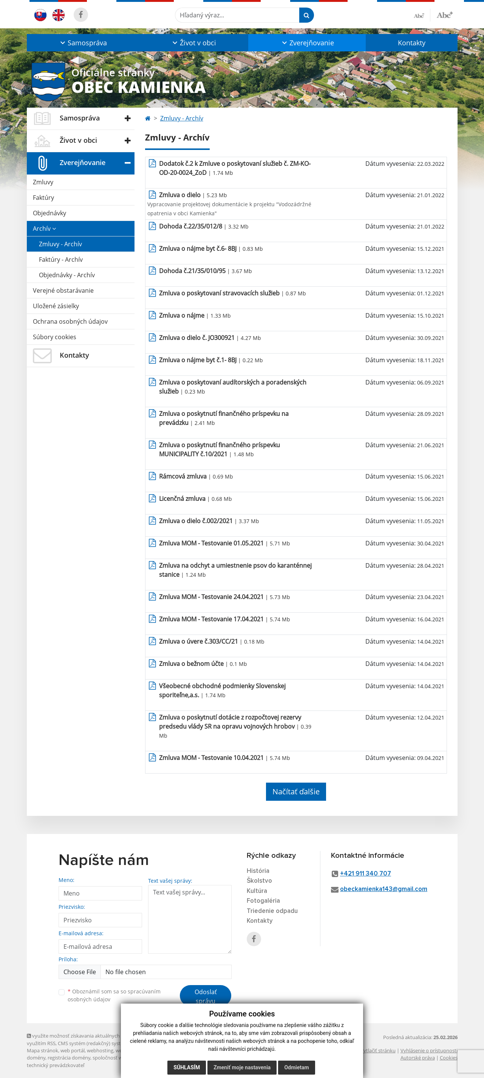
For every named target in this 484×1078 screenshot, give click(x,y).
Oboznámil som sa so (114, 995)
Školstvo (259, 881)
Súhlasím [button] (186, 1067)
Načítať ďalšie (296, 791)
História (258, 871)
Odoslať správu (206, 996)
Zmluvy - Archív (60, 244)
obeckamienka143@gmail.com (383, 889)
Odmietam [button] (296, 1067)
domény (36, 1057)
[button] (83, 42)
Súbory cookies (54, 337)
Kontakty (411, 42)
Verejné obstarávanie (63, 290)
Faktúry (43, 197)
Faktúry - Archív (61, 259)
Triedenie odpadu (272, 911)
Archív (44, 228)
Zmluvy (43, 182)
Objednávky (49, 213)
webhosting (100, 1050)
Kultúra (257, 891)
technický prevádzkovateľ (55, 1065)
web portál (72, 1050)
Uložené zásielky (56, 306)
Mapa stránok (42, 1050)
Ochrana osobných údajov (70, 321)
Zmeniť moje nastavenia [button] (242, 1067)
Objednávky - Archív (67, 275)
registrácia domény (69, 1057)
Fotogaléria (263, 901)
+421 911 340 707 (365, 874)
